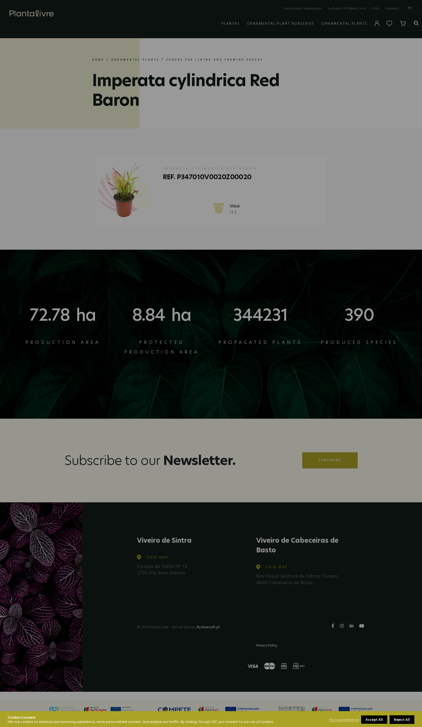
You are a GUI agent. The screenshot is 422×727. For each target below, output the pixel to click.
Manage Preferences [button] (344, 720)
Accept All (401, 719)
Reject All (374, 719)
